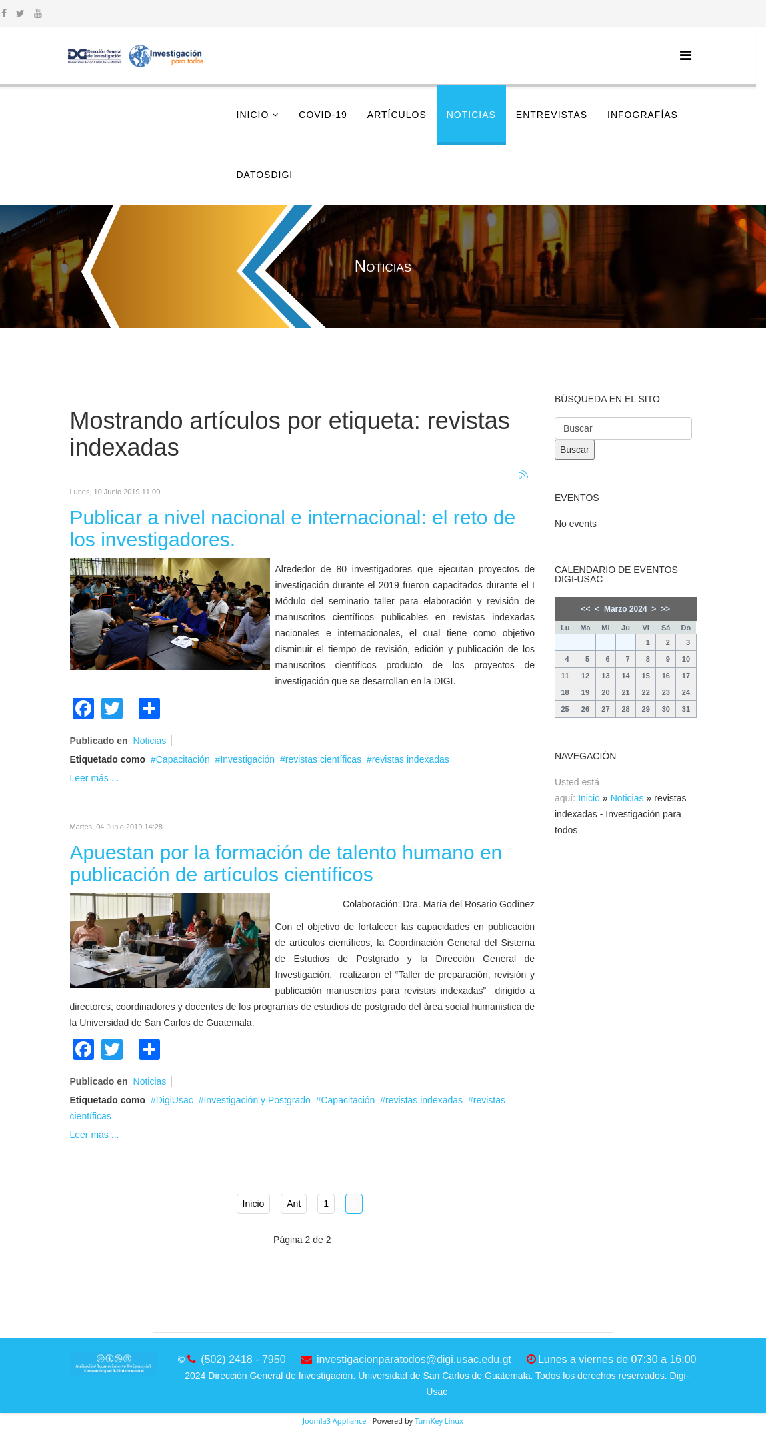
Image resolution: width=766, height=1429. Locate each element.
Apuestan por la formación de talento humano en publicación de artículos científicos (286, 863)
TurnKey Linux (439, 1421)
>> (665, 609)
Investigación (247, 759)
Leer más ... (94, 778)
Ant (294, 1203)
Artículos (397, 114)
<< (586, 609)
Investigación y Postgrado (256, 1100)
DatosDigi (265, 174)
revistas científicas (323, 759)
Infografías (642, 114)
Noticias (471, 114)
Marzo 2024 (625, 609)
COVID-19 (323, 114)
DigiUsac (174, 1100)
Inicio (253, 114)
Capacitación (183, 759)
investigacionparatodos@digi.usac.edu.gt (414, 1359)
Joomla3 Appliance (334, 1421)
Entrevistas (551, 114)
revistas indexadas (410, 759)
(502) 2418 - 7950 (243, 1359)
